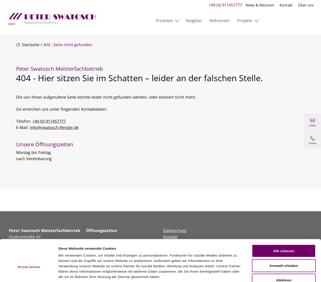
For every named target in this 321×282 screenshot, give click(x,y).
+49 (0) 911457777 (224, 5)
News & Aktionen (259, 5)
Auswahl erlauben (284, 238)
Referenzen (219, 20)
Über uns (305, 5)
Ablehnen (283, 253)
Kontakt (285, 5)
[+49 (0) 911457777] (312, 140)
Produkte (164, 20)
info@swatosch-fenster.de (54, 127)
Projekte (244, 20)
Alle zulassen (283, 223)
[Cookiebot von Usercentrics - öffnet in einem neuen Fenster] (28, 273)
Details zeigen (237, 273)
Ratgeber (194, 20)
